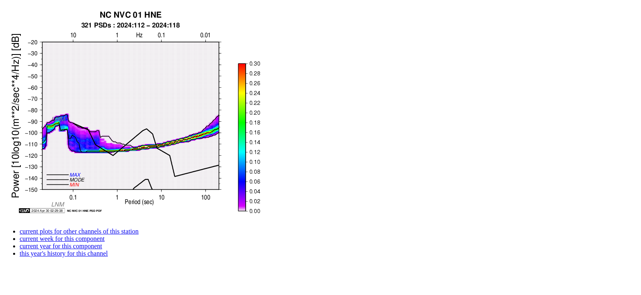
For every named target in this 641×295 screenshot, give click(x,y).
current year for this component (61, 246)
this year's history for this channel (64, 253)
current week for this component (62, 238)
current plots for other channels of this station (79, 231)
